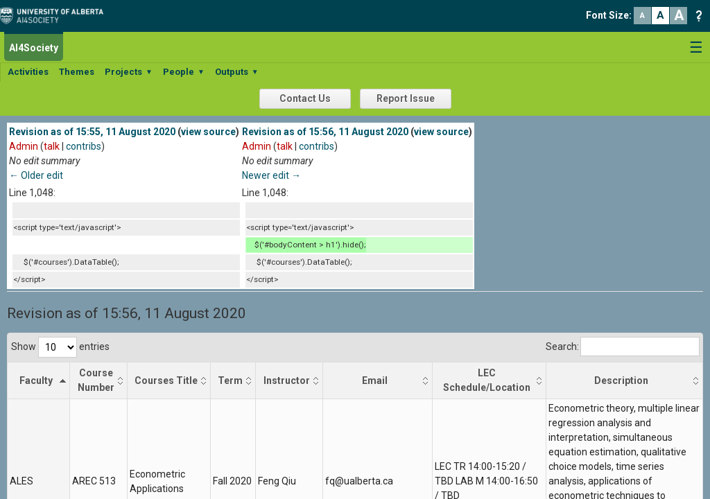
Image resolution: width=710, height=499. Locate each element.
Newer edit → (271, 175)
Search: (623, 346)
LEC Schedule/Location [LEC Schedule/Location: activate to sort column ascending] (486, 380)
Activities (28, 72)
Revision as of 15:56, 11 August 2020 (325, 131)
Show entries (60, 346)
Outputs (237, 72)
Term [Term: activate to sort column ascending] (230, 380)
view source (208, 131)
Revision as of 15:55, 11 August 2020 (92, 131)
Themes (76, 72)
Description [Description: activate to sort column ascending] (621, 380)
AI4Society (33, 47)
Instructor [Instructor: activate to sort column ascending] (286, 380)
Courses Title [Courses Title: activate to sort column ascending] (166, 380)
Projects (129, 72)
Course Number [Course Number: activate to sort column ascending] (96, 380)
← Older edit (36, 175)
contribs (83, 146)
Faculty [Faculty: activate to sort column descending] (36, 380)
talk (52, 146)
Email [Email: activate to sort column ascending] (375, 380)
